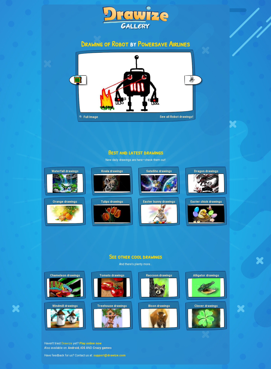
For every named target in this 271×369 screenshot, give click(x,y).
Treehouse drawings (112, 306)
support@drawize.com (109, 355)
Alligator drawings (206, 275)
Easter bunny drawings (159, 201)
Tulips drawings (112, 201)
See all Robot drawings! (176, 117)
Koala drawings (112, 171)
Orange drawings (65, 201)
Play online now (90, 343)
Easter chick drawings (206, 201)
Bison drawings (159, 306)
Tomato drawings (112, 275)
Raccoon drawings (159, 275)
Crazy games (102, 348)
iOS (82, 348)
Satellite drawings (159, 171)
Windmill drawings (65, 306)
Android (73, 348)
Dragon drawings (206, 171)
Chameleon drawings (65, 275)
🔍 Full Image (88, 117)
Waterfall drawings (65, 171)
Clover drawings (206, 306)
